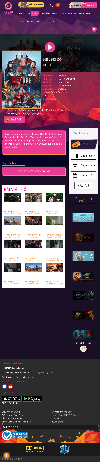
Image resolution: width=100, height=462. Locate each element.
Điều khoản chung (11, 411)
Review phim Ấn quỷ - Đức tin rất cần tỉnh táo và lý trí (12, 285)
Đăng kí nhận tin (12, 427)
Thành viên (66, 13)
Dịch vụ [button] (51, 21)
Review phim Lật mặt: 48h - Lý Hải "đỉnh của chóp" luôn (12, 238)
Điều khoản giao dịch (12, 415)
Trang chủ (24, 13)
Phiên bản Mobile (10, 403)
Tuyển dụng (57, 421)
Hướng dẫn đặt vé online (64, 415)
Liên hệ (55, 418)
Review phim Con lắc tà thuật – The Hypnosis (12, 213)
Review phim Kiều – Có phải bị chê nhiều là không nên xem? (54, 238)
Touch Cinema (81, 133)
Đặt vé (13, 120)
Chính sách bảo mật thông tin (16, 421)
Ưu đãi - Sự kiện (82, 13)
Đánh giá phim (26, 21)
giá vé (55, 13)
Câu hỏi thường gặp (62, 411)
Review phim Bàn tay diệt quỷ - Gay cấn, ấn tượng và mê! (12, 261)
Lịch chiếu (44, 13)
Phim (34, 13)
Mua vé (83, 185)
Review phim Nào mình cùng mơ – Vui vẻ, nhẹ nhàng (33, 238)
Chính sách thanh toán (13, 418)
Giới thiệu (40, 21)
